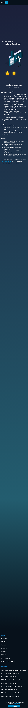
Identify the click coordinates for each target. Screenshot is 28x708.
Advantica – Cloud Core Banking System (13, 670)
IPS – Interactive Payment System (11, 686)
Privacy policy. (17, 703)
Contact (3, 645)
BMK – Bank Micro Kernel (8, 683)
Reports (3, 655)
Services (4, 651)
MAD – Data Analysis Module (10, 696)
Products (4, 648)
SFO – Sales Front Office (8, 676)
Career (3, 642)
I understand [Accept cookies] (14, 706)
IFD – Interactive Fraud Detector (11, 673)
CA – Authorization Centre (9, 690)
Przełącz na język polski (8, 661)
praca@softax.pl (6, 161)
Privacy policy (5, 658)
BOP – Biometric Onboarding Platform (13, 680)
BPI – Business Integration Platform (12, 693)
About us (4, 638)
